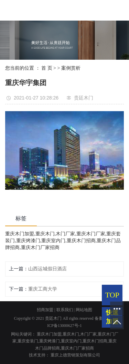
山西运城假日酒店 (47, 268)
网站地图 (84, 309)
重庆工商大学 (42, 289)
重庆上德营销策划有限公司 (75, 355)
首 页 (46, 68)
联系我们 (64, 309)
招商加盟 (45, 309)
